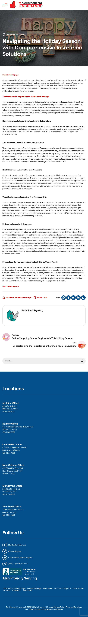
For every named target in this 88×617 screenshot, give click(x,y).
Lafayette (67, 589)
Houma (57, 589)
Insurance (10, 297)
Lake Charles (78, 589)
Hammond (48, 589)
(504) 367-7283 (8, 515)
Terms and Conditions (74, 607)
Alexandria (8, 589)
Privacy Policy (59, 607)
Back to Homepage (10, 75)
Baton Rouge (19, 589)
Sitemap (50, 607)
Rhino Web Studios (56, 610)
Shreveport (16, 591)
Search (82, 361)
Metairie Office (10, 403)
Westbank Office (11, 506)
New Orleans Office (13, 465)
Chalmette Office (12, 444)
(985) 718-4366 (8, 494)
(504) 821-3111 (8, 474)
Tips (45, 297)
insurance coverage (23, 297)
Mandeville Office (12, 486)
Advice (39, 297)
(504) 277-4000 (8, 453)
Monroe (6, 591)
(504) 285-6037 (8, 412)
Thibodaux (27, 591)
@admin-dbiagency (32, 310)
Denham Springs (34, 589)
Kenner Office (10, 423)
